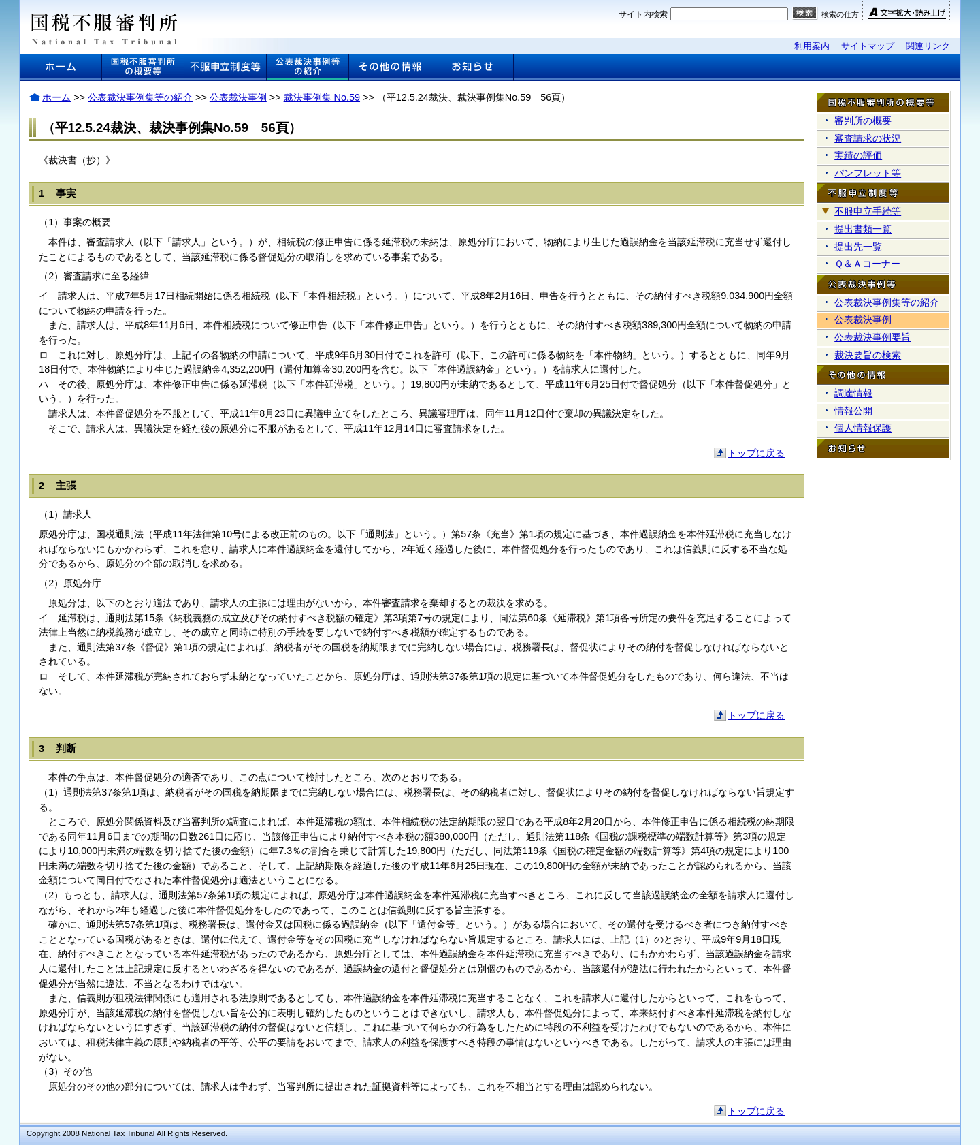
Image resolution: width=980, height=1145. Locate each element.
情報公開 (853, 410)
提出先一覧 (858, 246)
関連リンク (928, 46)
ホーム (56, 97)
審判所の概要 (863, 120)
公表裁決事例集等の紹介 (140, 97)
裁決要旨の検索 (867, 354)
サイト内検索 (643, 14)
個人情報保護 (863, 427)
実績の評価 (858, 155)
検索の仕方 (840, 14)
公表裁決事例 (238, 97)
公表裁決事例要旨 (872, 337)
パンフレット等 (867, 173)
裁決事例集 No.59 (322, 97)
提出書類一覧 (863, 228)
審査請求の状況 (867, 138)
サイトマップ (867, 46)
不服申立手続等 (867, 211)
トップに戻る (756, 453)
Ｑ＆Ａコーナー (867, 263)
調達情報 (853, 393)
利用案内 (812, 46)
